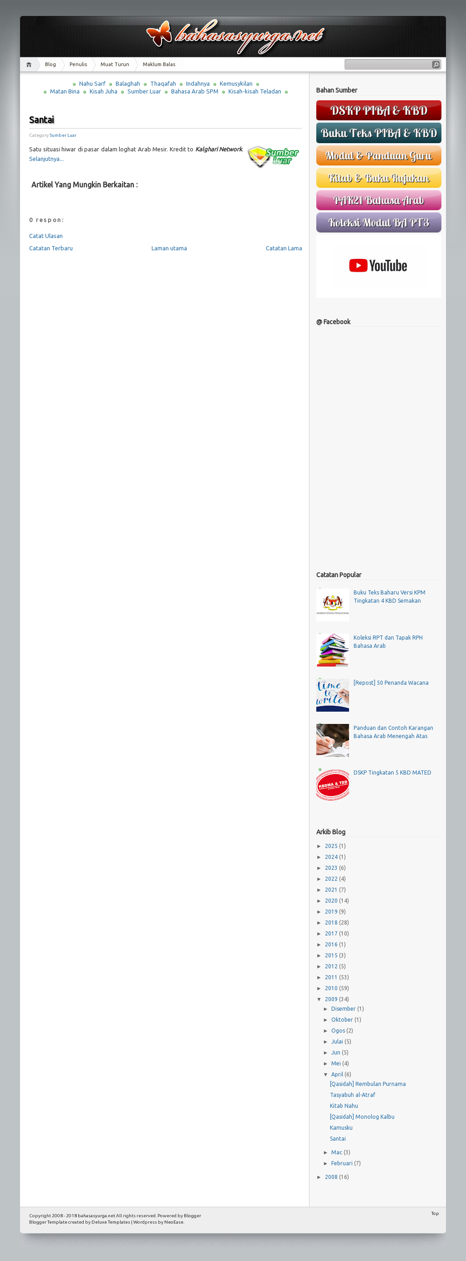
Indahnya (198, 83)
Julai (337, 1041)
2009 (332, 999)
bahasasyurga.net (96, 1215)
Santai (41, 119)
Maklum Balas (159, 64)
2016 (332, 944)
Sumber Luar (144, 91)
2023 (332, 868)
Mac (337, 1152)
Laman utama (169, 248)
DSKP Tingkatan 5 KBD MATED (392, 772)
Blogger (192, 1215)
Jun (336, 1052)
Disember (344, 1009)
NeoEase (173, 1222)
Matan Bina (65, 91)
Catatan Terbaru (51, 248)
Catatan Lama (284, 248)
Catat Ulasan (46, 236)
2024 (332, 857)
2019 (332, 912)
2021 (332, 890)
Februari (342, 1163)
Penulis (78, 64)
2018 (332, 922)
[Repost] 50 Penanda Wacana (391, 683)
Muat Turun (115, 64)
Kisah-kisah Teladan (254, 91)
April (337, 1074)
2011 (332, 977)
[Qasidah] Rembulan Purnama (368, 1084)
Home (30, 64)
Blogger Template (48, 1222)
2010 (332, 988)
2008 (332, 1177)
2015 (332, 955)
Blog (50, 64)
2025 (332, 846)
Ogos (338, 1031)
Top (435, 1213)
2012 (332, 966)
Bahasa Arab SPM (194, 91)
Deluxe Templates (110, 1222)
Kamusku (341, 1128)
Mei (336, 1063)
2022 (332, 879)
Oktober (343, 1020)
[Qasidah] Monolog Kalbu (362, 1117)
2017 (332, 933)
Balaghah (128, 83)
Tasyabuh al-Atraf (352, 1095)
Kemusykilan (236, 83)
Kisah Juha (103, 91)
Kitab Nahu (344, 1106)
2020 (332, 901)
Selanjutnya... (46, 158)
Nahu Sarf (92, 83)
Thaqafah (163, 83)
